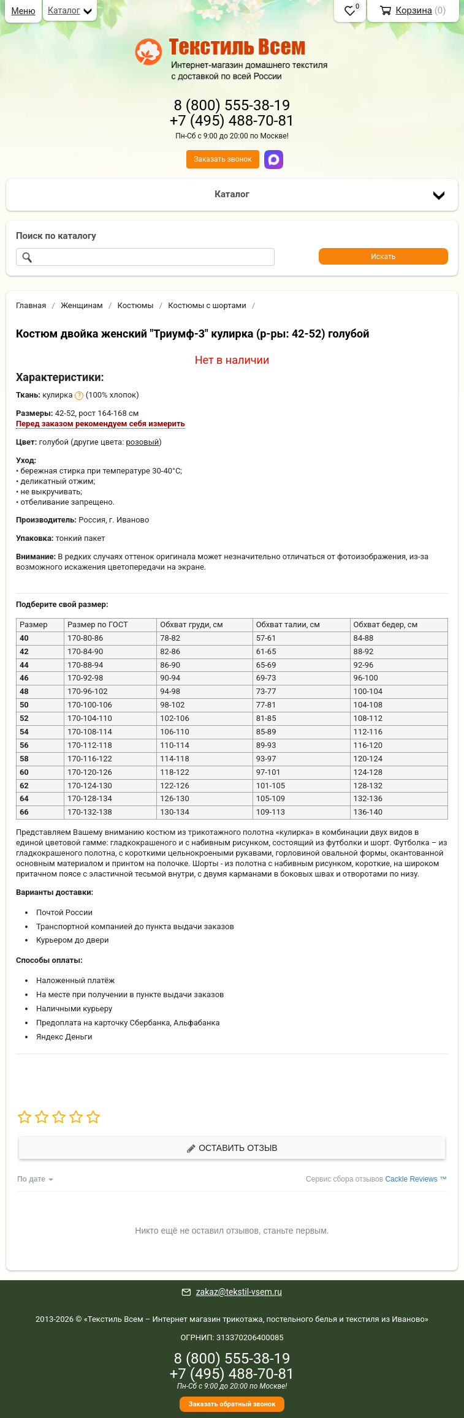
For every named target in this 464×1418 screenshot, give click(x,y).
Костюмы (135, 305)
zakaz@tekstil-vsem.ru (239, 1292)
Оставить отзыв (231, 1148)
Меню (23, 11)
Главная (31, 305)
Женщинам (82, 305)
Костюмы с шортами (207, 305)
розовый (142, 442)
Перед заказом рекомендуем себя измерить (100, 423)
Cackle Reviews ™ (416, 1179)
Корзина (413, 10)
